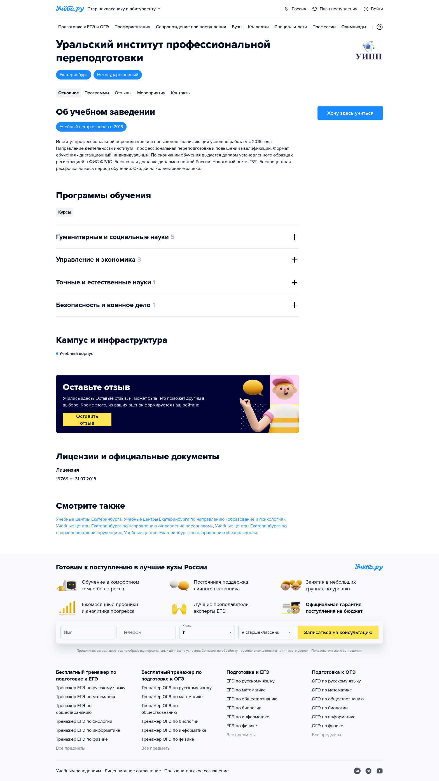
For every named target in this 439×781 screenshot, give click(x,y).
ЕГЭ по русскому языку (250, 681)
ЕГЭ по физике (241, 726)
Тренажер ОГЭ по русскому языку (176, 688)
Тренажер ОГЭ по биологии (170, 721)
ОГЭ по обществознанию (338, 699)
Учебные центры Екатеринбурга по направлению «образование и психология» (204, 519)
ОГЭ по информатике (334, 717)
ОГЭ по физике (327, 726)
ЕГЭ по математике (246, 690)
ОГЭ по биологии (330, 708)
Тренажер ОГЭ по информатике (173, 730)
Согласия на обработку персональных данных (238, 651)
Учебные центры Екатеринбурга (89, 519)
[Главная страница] (70, 9)
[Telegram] (368, 771)
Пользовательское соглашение (196, 771)
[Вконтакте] (357, 771)
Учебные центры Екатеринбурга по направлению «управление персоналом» (134, 526)
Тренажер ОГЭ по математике (172, 697)
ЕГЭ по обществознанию (251, 699)
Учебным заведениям (78, 771)
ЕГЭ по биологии (243, 708)
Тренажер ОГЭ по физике (167, 739)
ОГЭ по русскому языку (336, 681)
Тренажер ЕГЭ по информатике (88, 730)
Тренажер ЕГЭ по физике (82, 739)
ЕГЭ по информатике (247, 717)
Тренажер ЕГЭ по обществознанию (74, 709)
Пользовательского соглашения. (337, 651)
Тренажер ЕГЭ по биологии (84, 721)
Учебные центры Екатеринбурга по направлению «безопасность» (191, 533)
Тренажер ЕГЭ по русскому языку (90, 688)
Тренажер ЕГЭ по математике (86, 697)
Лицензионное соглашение (132, 771)
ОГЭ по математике (332, 690)
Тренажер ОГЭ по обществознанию (159, 709)
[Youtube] (379, 771)
